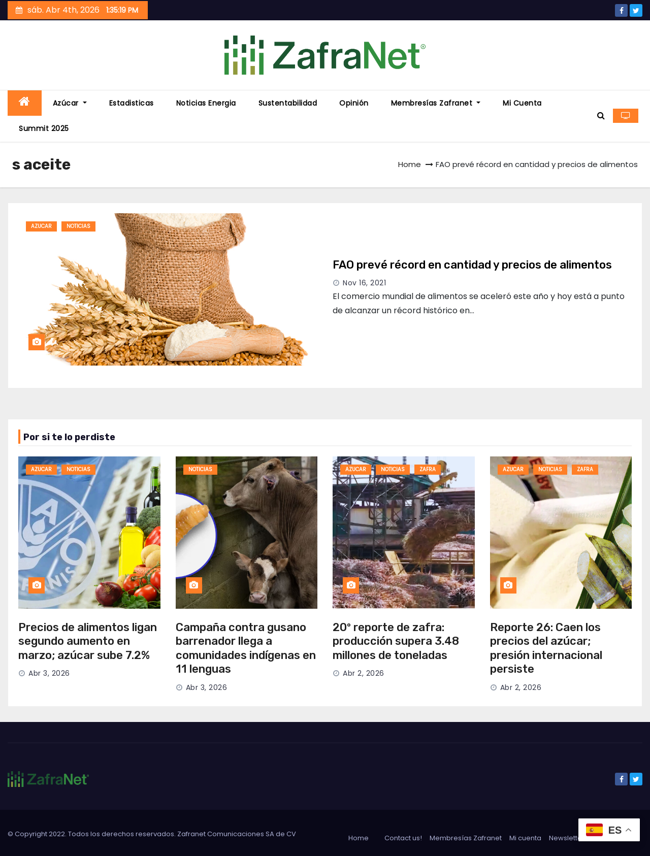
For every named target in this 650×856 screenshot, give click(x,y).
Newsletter (566, 838)
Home (409, 164)
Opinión (354, 103)
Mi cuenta (522, 103)
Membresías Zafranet (436, 103)
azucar (41, 226)
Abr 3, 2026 (49, 673)
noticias (78, 226)
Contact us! (403, 838)
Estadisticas (131, 103)
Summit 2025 (44, 128)
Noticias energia (206, 103)
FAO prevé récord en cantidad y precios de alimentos (472, 265)
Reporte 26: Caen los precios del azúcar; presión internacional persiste (546, 648)
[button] (601, 115)
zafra (427, 469)
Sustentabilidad (287, 103)
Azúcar (70, 103)
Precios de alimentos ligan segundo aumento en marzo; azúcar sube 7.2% (87, 641)
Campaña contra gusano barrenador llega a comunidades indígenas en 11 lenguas (246, 648)
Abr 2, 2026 (363, 673)
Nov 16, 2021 (364, 283)
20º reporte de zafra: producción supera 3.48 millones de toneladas (396, 641)
